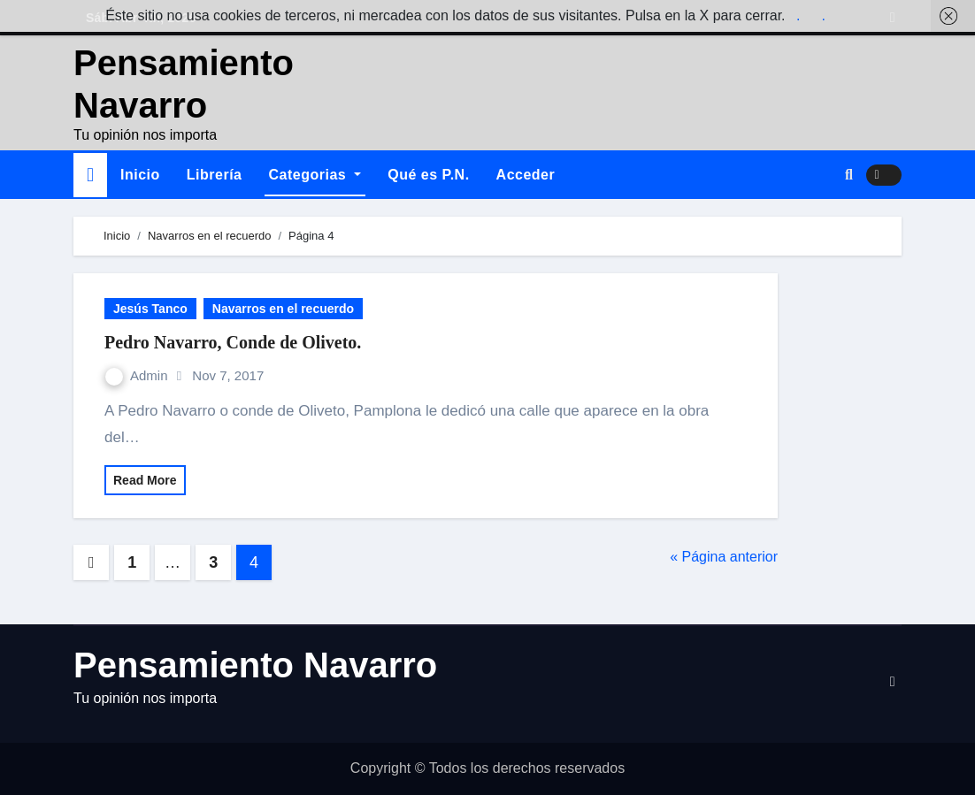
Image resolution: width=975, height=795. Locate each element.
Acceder (526, 174)
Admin (138, 375)
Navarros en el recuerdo (283, 309)
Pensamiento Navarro (255, 665)
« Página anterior (724, 556)
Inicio (140, 174)
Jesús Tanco (150, 309)
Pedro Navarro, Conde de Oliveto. (232, 342)
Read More (145, 480)
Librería (214, 174)
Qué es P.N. (428, 174)
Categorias (315, 174)
